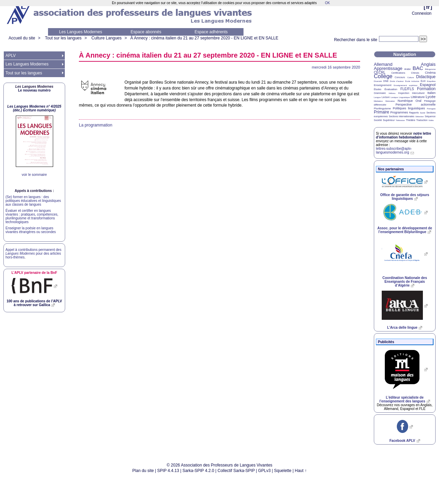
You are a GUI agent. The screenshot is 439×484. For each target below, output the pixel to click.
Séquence (430, 116)
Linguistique (404, 97)
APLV (10, 55)
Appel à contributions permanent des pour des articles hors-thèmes (33, 253)
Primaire (381, 112)
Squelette (283, 470)
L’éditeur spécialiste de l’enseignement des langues (402, 399)
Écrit (422, 81)
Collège (383, 76)
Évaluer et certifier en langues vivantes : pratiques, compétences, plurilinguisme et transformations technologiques (31, 216)
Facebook (402, 441)
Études (377, 89)
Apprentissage (388, 68)
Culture (410, 77)
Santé (422, 113)
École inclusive (412, 81)
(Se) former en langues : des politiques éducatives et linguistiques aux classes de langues (33, 200)
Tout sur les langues (63, 38)
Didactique (426, 76)
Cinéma (430, 72)
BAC (418, 68)
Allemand (383, 64)
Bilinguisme (430, 69)
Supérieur (389, 120)
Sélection (419, 117)
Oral (419, 100)
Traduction (422, 120)
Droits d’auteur (397, 81)
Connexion (421, 13)
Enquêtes (431, 81)
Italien (431, 93)
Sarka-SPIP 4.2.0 (198, 470)
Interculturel (418, 93)
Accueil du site (22, 38)
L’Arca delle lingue (402, 327)
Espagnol (428, 85)
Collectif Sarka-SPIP (236, 470)
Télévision (400, 120)
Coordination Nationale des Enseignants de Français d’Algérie (404, 281)
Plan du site (143, 470)
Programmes (399, 112)
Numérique (405, 100)
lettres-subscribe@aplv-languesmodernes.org (394, 150)
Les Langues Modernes (80, 31)
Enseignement (382, 85)
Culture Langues (106, 38)
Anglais (428, 64)
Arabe (407, 69)
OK (327, 3)
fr (428, 7)
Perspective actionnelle (415, 104)
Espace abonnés (146, 31)
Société (378, 120)
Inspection (403, 93)
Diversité (378, 81)
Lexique (394, 97)
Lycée (431, 97)
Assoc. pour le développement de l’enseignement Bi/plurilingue (404, 230)
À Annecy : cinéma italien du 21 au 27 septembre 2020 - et (204, 38)
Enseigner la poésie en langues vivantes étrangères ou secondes (30, 230)
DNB (386, 81)
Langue (377, 97)
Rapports (414, 112)
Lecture (386, 97)
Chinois (415, 73)
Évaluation (390, 89)
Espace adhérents (211, 31)
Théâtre (410, 120)
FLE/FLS (407, 89)
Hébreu (392, 93)
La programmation (95, 125)
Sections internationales (401, 116)
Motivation (390, 101)
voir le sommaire (34, 175)
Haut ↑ (301, 470)
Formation (426, 88)
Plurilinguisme (382, 108)
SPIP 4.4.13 (168, 470)
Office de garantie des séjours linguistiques (404, 197)
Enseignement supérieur (405, 85)
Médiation (378, 101)
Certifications (398, 73)
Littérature (418, 97)
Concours (400, 77)
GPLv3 (264, 470)
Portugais (431, 109)
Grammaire (380, 93)
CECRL (379, 72)
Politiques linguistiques (409, 108)
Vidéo (431, 120)
